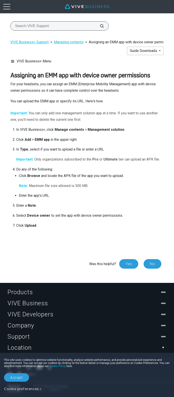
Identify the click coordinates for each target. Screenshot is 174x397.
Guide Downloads (144, 51)
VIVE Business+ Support (29, 42)
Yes (128, 264)
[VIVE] (87, 6)
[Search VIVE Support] (99, 26)
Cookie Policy (57, 366)
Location (87, 347)
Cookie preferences (21, 389)
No (152, 264)
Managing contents (68, 42)
